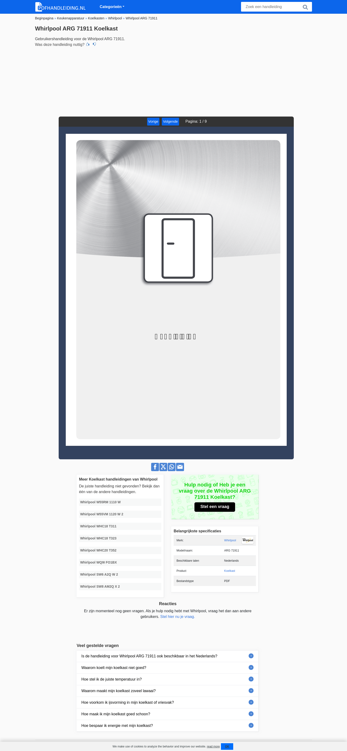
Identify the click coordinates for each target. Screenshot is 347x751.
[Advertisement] (173, 81)
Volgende (170, 121)
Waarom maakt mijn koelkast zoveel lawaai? (118, 691)
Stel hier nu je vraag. (177, 617)
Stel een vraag (214, 506)
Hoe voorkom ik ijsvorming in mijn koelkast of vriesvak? (127, 702)
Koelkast (229, 571)
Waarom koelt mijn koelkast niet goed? (113, 668)
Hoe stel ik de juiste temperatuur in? (111, 679)
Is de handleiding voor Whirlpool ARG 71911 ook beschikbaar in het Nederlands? (149, 656)
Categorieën (111, 7)
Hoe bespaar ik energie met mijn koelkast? (117, 726)
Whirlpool (230, 540)
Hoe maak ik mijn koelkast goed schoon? (115, 714)
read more (213, 746)
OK (227, 746)
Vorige (153, 121)
